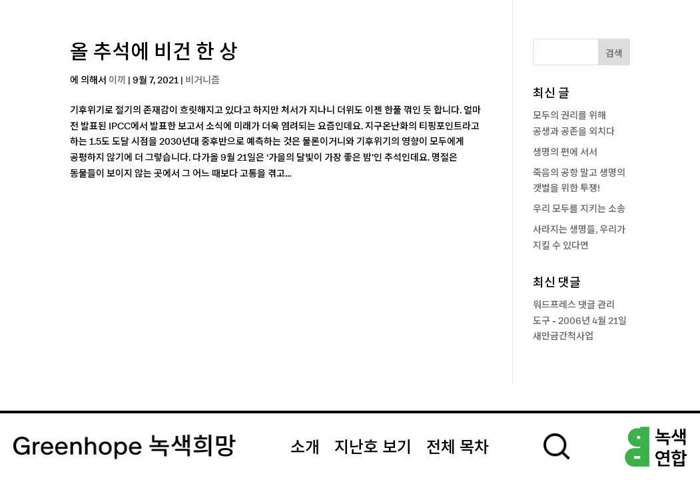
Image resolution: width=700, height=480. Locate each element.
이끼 (117, 80)
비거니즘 (202, 80)
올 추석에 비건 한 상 (154, 53)
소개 (305, 448)
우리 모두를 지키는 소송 (579, 209)
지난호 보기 (373, 448)
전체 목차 (457, 448)
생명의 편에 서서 (565, 152)
